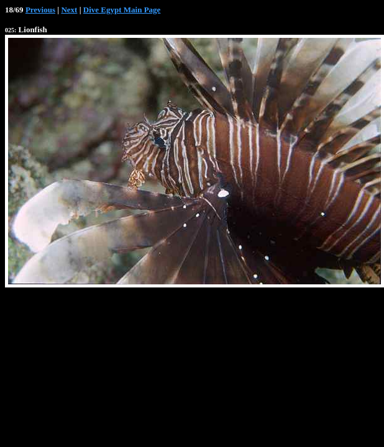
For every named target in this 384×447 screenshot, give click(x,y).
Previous (40, 9)
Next (69, 9)
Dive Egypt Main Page (122, 9)
